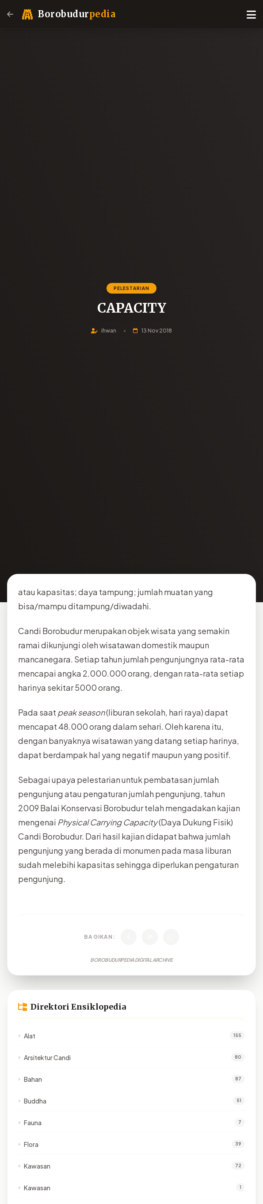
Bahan (30, 1079)
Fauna (30, 1123)
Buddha (32, 1101)
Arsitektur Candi (44, 1057)
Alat (26, 1036)
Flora (28, 1144)
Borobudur (76, 13)
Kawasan (34, 1166)
